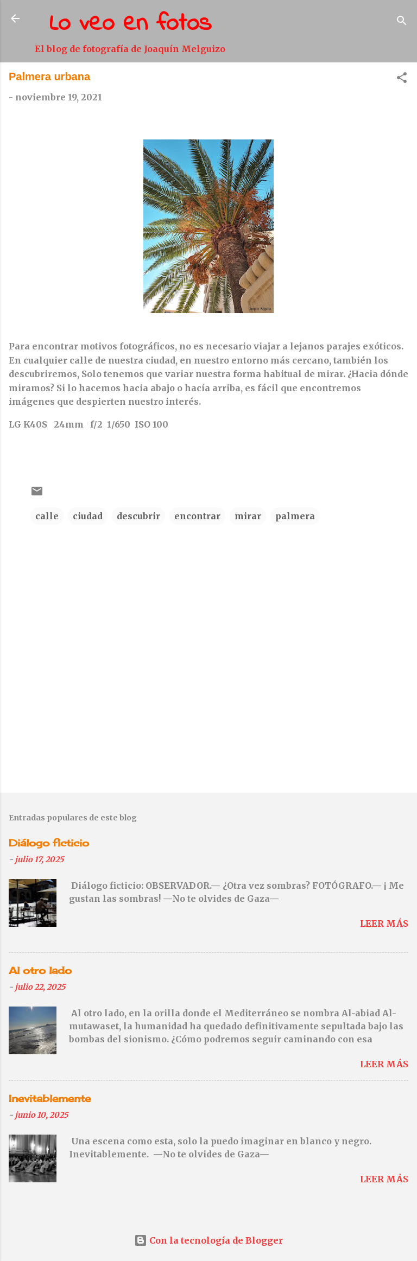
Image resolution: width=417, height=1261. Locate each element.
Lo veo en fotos (130, 24)
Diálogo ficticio (49, 843)
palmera (295, 516)
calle (47, 516)
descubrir (138, 516)
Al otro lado (40, 970)
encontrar (197, 516)
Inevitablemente (50, 1098)
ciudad (88, 516)
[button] (401, 79)
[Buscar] (401, 22)
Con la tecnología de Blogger (208, 1240)
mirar (248, 516)
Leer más (384, 923)
